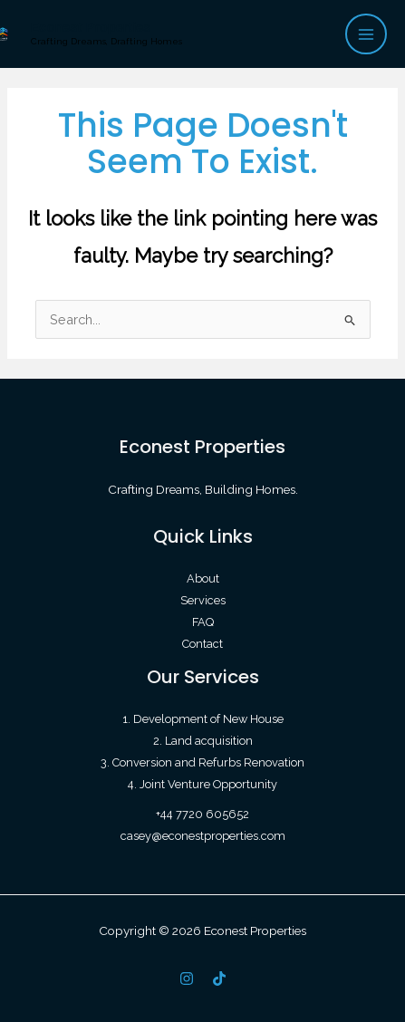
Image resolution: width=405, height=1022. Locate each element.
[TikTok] (219, 978)
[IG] (186, 978)
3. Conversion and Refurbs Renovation (202, 762)
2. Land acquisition (203, 740)
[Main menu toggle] (366, 34)
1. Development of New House (203, 719)
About (203, 578)
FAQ (203, 622)
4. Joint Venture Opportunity (202, 784)
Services (203, 600)
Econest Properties (91, 27)
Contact (202, 644)
